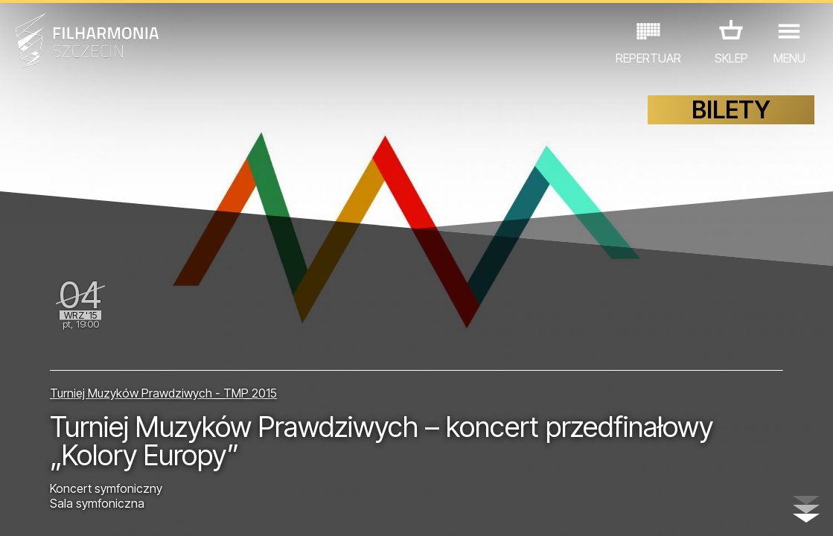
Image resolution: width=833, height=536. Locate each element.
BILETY (731, 109)
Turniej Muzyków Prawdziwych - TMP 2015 (163, 393)
